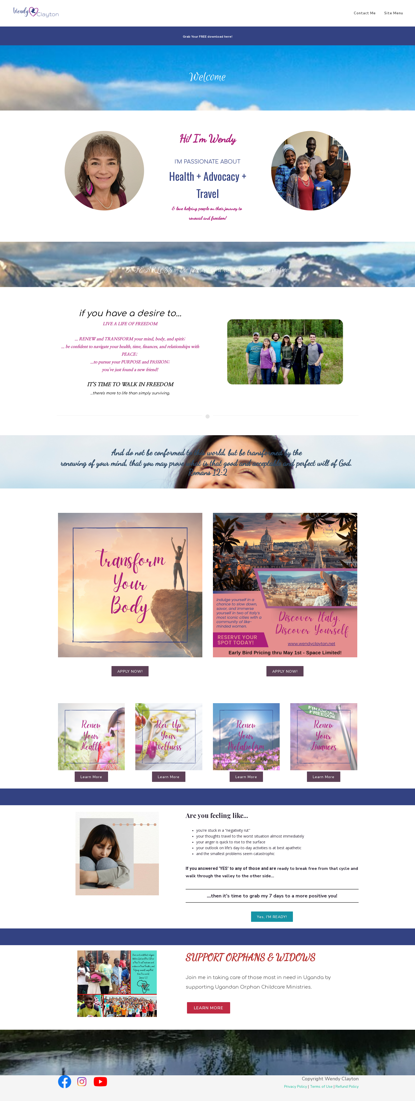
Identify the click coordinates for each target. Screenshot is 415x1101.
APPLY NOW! (130, 671)
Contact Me (365, 13)
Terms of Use (321, 1086)
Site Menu (393, 13)
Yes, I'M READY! (272, 916)
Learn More (91, 776)
